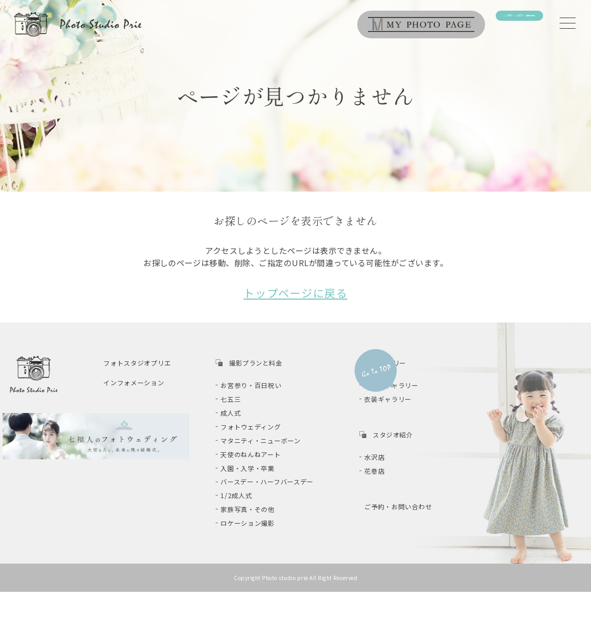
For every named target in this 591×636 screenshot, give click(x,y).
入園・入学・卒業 (255, 483)
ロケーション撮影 (255, 552)
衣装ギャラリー (396, 397)
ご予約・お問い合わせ (406, 509)
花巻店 (383, 473)
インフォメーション (142, 378)
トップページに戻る (295, 290)
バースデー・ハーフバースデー (275, 500)
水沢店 (383, 456)
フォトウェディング (259, 432)
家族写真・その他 (255, 535)
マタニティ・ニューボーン (268, 449)
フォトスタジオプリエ (145, 358)
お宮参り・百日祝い (259, 380)
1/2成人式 (244, 518)
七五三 (239, 397)
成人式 (239, 415)
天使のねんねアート (259, 466)
